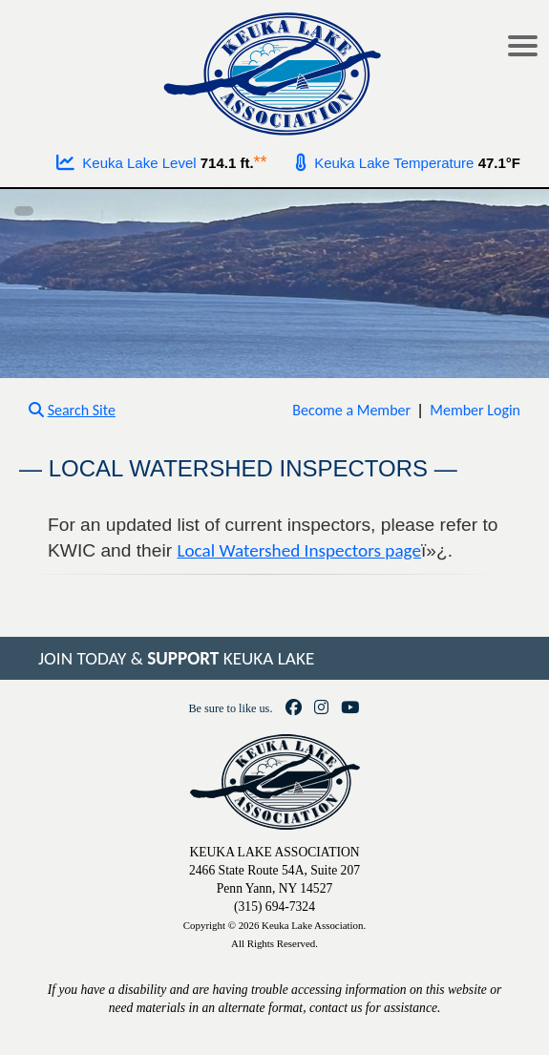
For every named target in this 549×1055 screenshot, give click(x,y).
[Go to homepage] (274, 69)
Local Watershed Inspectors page (299, 550)
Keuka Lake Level (126, 163)
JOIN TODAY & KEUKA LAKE (176, 658)
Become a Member (351, 410)
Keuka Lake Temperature (385, 163)
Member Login (475, 410)
